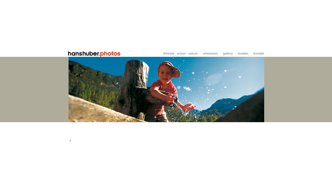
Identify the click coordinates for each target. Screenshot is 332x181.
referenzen (210, 53)
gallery (228, 53)
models (243, 53)
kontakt (258, 53)
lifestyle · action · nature (180, 53)
